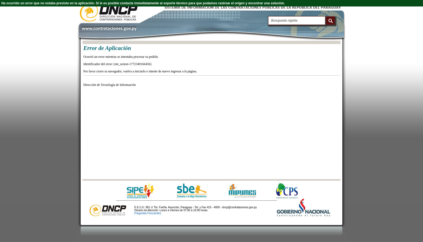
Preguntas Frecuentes (147, 213)
